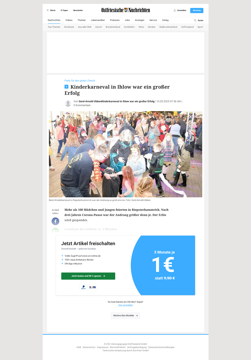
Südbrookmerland (168, 27)
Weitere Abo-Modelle (125, 315)
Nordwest (69, 27)
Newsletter (78, 10)
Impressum (102, 347)
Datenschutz (89, 347)
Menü (50, 10)
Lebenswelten (98, 20)
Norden (151, 27)
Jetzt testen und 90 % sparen (88, 276)
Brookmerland (113, 27)
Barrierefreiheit (117, 347)
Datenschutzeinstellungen (161, 347)
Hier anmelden (125, 305)
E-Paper (64, 10)
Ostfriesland (187, 27)
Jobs (127, 20)
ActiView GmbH (141, 350)
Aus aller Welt (84, 27)
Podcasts (115, 20)
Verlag (165, 20)
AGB (78, 347)
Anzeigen (139, 20)
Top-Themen (54, 27)
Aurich (98, 27)
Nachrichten (54, 20)
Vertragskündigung (137, 347)
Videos (68, 20)
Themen (82, 20)
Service (153, 20)
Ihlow (141, 27)
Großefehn (129, 27)
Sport (200, 27)
